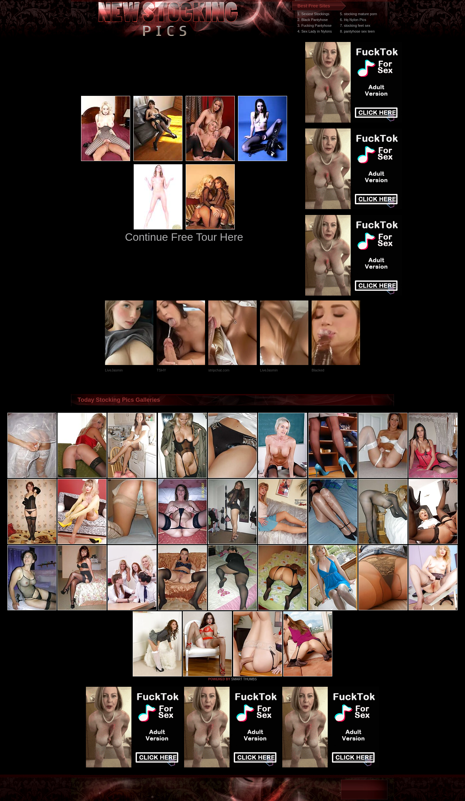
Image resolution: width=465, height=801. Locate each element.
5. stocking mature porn (358, 14)
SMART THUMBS (244, 679)
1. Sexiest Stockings (313, 14)
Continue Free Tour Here (184, 237)
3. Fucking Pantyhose (314, 25)
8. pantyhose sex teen (357, 31)
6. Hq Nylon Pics (353, 20)
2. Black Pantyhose (312, 20)
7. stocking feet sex (355, 25)
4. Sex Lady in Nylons (314, 31)
